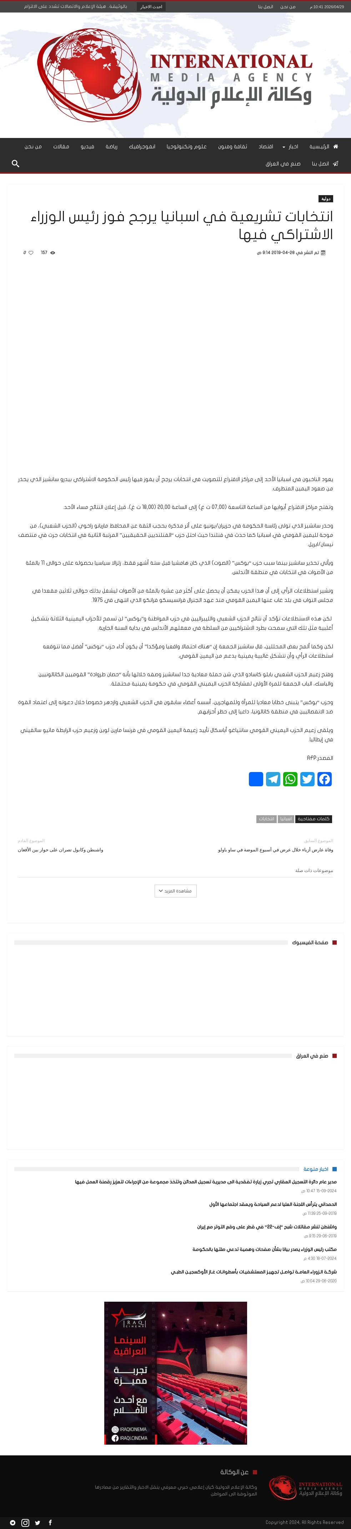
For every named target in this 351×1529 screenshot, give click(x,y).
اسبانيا (286, 818)
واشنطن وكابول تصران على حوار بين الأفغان (91, 844)
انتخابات (266, 818)
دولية (325, 198)
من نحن (288, 6)
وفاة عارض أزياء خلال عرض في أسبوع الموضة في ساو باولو (260, 844)
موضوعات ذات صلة (314, 870)
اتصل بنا (265, 6)
